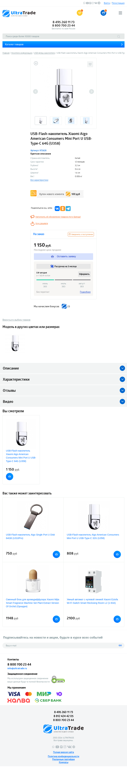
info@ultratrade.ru (17, 668)
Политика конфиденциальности (63, 756)
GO (120, 645)
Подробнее (85, 291)
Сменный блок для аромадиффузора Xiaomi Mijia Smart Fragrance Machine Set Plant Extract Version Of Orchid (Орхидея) (32, 603)
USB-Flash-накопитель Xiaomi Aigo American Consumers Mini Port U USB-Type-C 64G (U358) (21, 455)
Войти (107, 2)
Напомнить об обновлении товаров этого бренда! (58, 216)
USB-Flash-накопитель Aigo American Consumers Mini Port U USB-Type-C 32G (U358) (93, 536)
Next (91, 91)
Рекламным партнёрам (63, 759)
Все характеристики (39, 180)
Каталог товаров (14, 44)
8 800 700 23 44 (63, 25)
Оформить (84, 274)
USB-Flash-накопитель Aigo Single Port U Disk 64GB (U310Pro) (30, 536)
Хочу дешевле (41, 223)
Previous (35, 91)
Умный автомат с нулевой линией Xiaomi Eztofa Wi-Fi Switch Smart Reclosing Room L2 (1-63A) (92, 601)
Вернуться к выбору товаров (16, 319)
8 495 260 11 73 (64, 22)
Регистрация (118, 2)
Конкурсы (63, 762)
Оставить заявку (63, 256)
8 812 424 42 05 (63, 716)
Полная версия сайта (63, 752)
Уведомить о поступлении (81, 234)
